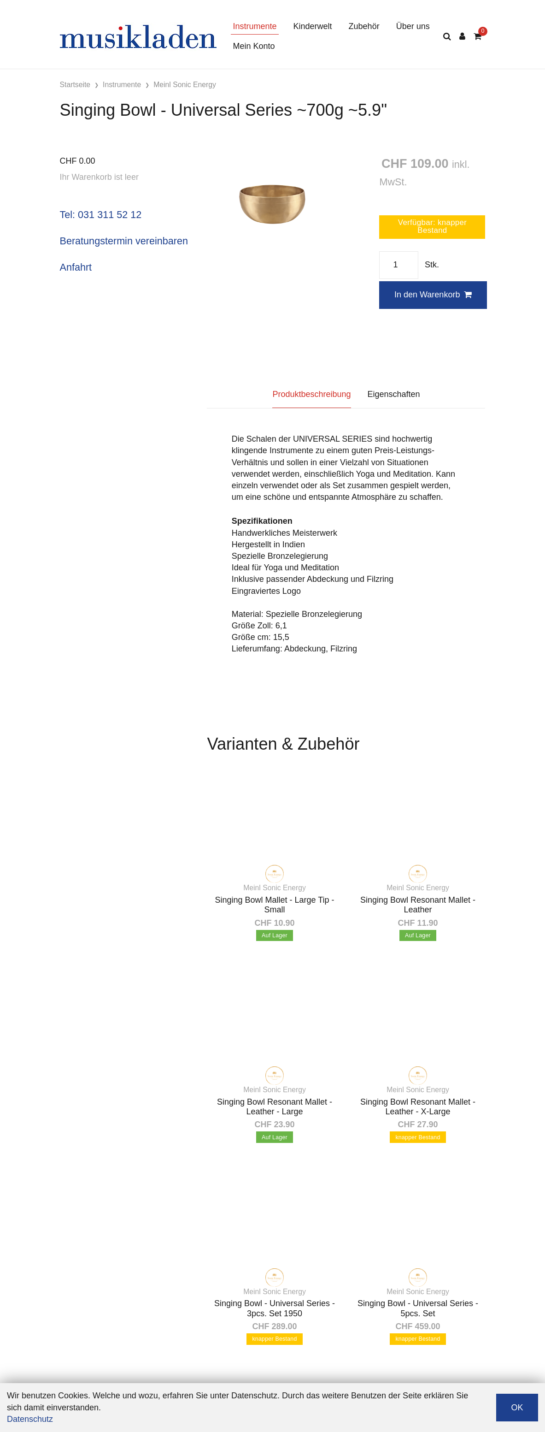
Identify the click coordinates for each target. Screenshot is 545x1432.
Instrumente (255, 26)
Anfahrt (76, 267)
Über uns (413, 26)
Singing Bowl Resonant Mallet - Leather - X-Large (417, 1107)
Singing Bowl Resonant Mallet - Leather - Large (274, 1107)
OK (517, 1407)
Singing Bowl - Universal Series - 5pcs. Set (417, 1308)
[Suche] (447, 37)
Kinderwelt (312, 26)
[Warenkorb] (477, 37)
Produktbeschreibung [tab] (311, 394)
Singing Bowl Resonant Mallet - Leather (417, 905)
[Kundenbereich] (462, 37)
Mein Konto (254, 46)
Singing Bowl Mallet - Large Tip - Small (274, 905)
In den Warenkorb (433, 294)
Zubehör (364, 26)
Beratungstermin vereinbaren (124, 241)
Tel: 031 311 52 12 (101, 214)
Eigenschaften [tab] (394, 394)
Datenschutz (30, 1419)
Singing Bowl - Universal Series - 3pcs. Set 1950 (274, 1308)
